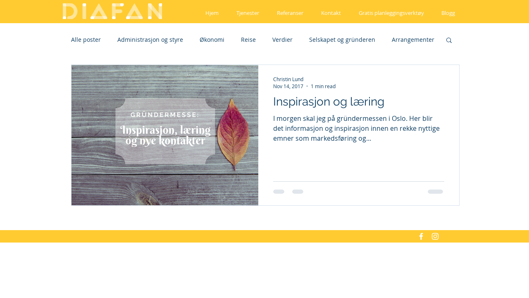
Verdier (282, 39)
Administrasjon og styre (150, 39)
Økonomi (212, 39)
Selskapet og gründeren (342, 39)
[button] (449, 40)
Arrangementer (413, 39)
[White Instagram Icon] (435, 236)
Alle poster (86, 39)
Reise (248, 39)
